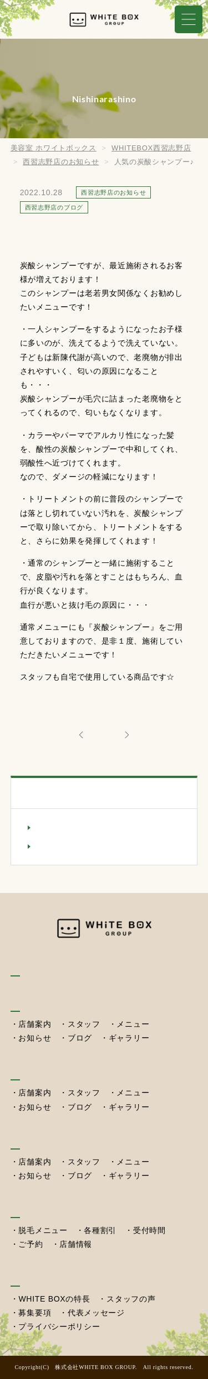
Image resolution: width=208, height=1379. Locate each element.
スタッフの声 (130, 1298)
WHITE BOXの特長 (54, 1298)
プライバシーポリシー (59, 1326)
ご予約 (30, 1244)
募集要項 (34, 1312)
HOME (24, 965)
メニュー (132, 1024)
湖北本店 (29, 1069)
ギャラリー (129, 1037)
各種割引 (100, 1230)
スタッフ (84, 1024)
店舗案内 (34, 1024)
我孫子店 (29, 1000)
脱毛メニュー (42, 1230)
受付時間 (149, 1230)
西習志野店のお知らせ (79, 827)
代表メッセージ (96, 1312)
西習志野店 (34, 1138)
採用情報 (29, 1275)
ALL (104, 733)
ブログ (80, 1037)
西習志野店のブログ (75, 846)
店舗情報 (75, 1244)
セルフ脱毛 (34, 1206)
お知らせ (34, 1037)
